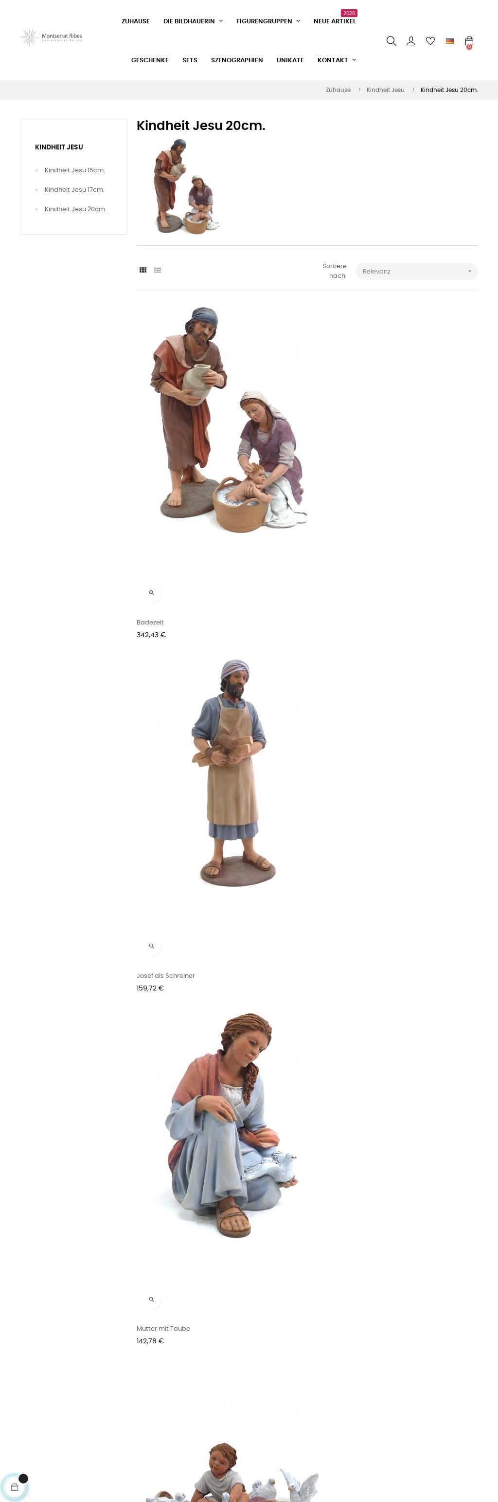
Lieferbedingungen (166, 1385)
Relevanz (420, 271)
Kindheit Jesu (59, 147)
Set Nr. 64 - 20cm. (280, 1194)
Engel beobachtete (283, 640)
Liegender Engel (395, 640)
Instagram (231, 1367)
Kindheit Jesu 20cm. (76, 209)
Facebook (230, 1350)
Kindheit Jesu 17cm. (75, 190)
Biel (258, 1010)
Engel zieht (153, 825)
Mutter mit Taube (397, 454)
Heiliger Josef (390, 825)
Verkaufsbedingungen (172, 1367)
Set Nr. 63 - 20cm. (164, 1194)
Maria (379, 1010)
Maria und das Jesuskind (175, 1010)
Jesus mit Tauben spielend (178, 640)
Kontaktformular (162, 1350)
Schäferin (268, 825)
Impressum (154, 1420)
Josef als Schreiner (282, 454)
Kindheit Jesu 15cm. (75, 170)
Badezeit (150, 454)
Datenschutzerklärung (171, 1402)
